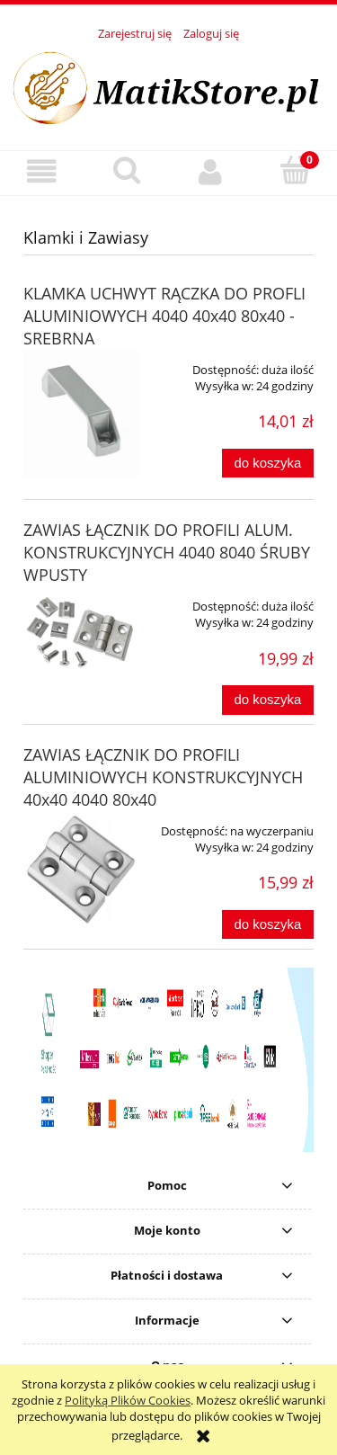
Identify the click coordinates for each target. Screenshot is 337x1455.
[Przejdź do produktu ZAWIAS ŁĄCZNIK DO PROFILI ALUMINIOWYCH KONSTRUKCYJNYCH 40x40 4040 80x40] (81, 869)
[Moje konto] (211, 172)
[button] (42, 172)
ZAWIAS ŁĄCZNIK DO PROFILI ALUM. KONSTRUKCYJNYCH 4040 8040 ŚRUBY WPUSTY (166, 552)
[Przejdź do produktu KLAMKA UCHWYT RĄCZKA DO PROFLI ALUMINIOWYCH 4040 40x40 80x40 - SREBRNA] (81, 414)
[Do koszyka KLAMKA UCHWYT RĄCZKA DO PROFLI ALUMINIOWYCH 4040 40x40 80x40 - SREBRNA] (268, 463)
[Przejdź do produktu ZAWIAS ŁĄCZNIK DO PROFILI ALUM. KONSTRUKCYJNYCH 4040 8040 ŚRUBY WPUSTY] (81, 634)
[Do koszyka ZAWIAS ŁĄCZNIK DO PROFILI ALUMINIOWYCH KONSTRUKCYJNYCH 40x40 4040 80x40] (268, 925)
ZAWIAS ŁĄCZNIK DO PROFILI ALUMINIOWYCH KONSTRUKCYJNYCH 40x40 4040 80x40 (163, 777)
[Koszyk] (295, 171)
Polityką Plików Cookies (128, 1400)
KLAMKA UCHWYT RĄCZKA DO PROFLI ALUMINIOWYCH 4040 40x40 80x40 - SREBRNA (164, 315)
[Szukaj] (126, 171)
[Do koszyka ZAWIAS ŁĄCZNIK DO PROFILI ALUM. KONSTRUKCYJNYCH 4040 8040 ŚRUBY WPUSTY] (268, 700)
